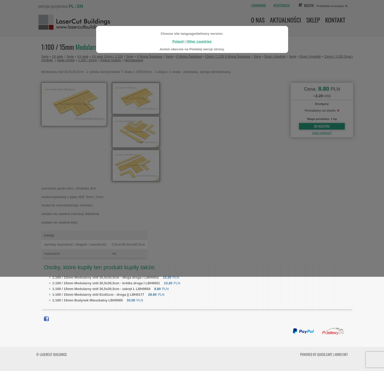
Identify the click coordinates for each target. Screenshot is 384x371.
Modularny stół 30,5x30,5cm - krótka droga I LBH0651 (106, 283)
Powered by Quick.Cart (316, 354)
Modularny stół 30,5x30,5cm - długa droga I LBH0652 (105, 277)
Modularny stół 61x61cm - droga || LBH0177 (98, 294)
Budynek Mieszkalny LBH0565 (87, 300)
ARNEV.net (341, 354)
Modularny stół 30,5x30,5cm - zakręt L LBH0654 (101, 289)
